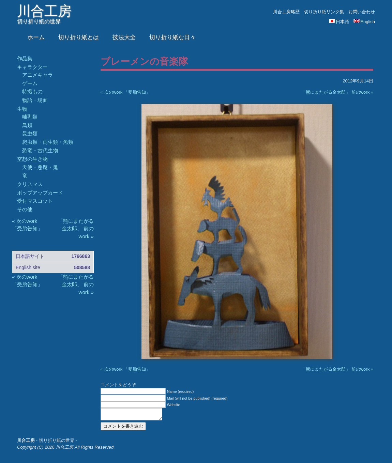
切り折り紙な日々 (172, 37)
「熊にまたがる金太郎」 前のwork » (337, 92)
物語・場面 (35, 100)
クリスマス (30, 184)
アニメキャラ (37, 75)
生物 (22, 109)
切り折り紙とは (78, 37)
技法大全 (124, 37)
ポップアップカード (40, 193)
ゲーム (29, 83)
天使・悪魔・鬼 (40, 167)
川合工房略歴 (286, 11)
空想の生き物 (32, 159)
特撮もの (32, 91)
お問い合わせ (361, 11)
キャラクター (32, 67)
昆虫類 (29, 133)
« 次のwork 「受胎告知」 (125, 92)
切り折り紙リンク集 (324, 11)
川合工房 (44, 10)
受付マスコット (35, 201)
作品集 (24, 58)
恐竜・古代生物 (40, 150)
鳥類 (27, 125)
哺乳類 (29, 117)
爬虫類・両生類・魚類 (47, 142)
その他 (24, 209)
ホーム (36, 37)
